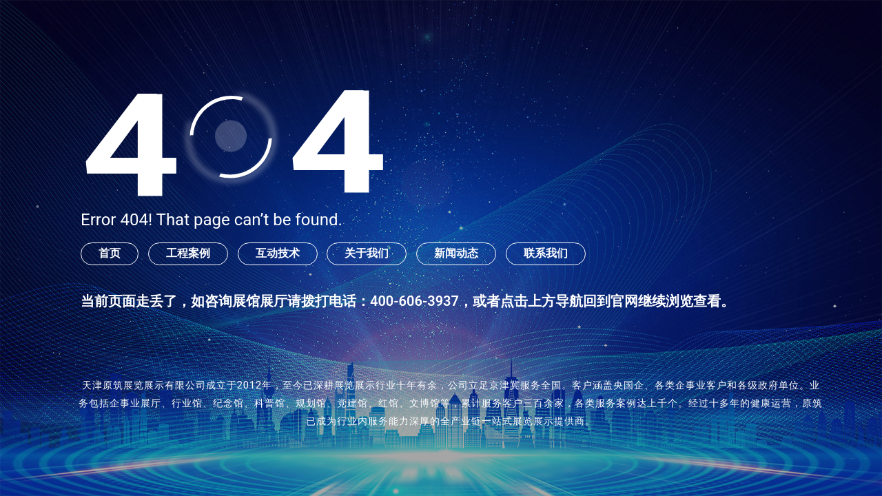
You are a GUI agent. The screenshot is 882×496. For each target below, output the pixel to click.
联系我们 (546, 253)
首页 (110, 253)
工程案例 (188, 253)
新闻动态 (456, 253)
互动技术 (278, 253)
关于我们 (367, 253)
